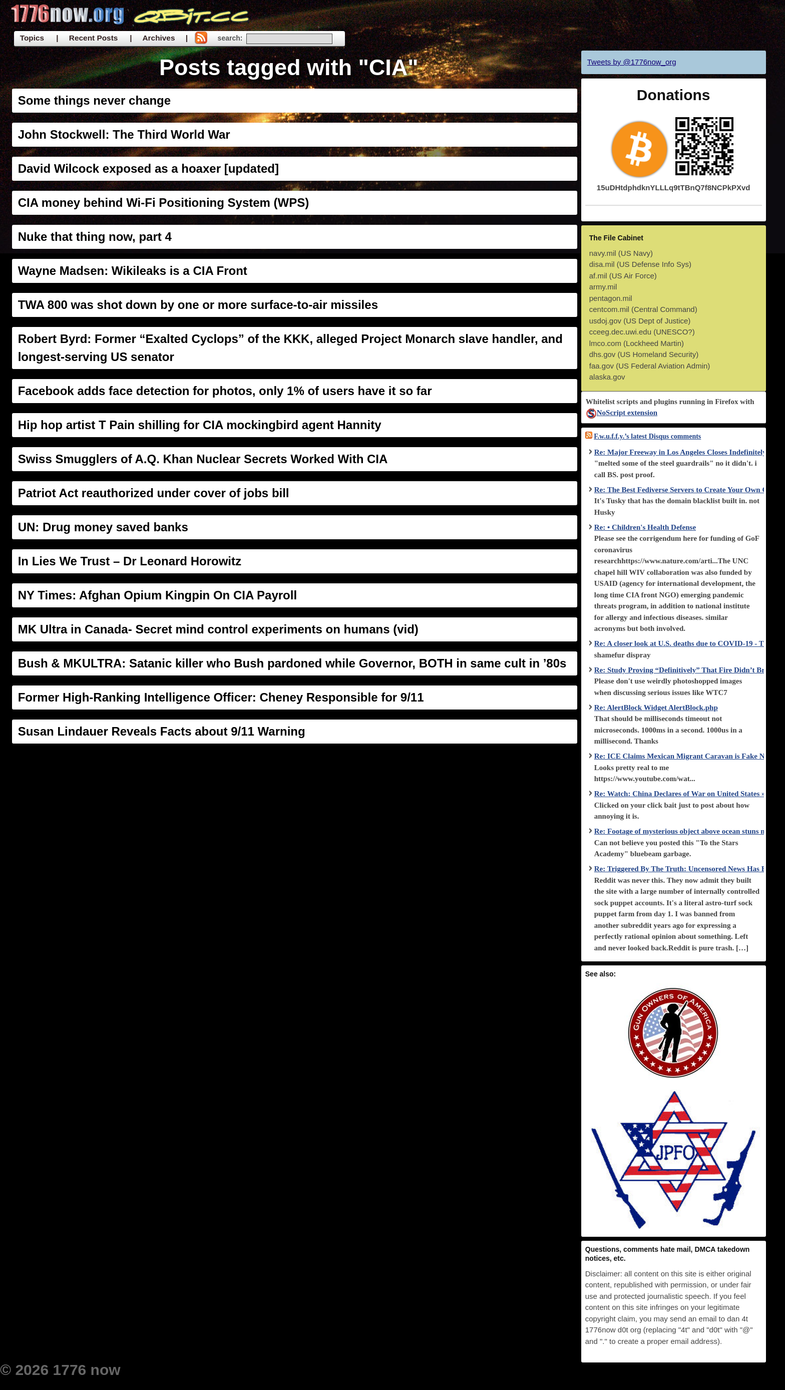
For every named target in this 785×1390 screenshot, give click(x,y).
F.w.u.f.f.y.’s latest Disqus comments (647, 436)
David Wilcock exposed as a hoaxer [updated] (148, 168)
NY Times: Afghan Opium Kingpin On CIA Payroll (157, 595)
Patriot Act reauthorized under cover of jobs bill (153, 493)
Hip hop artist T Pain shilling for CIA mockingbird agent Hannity (199, 425)
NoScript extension (621, 413)
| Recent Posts (87, 38)
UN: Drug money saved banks (103, 527)
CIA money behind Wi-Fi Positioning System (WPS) (163, 202)
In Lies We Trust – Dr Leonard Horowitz (129, 561)
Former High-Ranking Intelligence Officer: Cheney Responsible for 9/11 (221, 697)
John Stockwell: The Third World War (124, 134)
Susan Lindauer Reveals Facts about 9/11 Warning (161, 731)
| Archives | (159, 38)
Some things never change (94, 100)
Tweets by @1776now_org (631, 62)
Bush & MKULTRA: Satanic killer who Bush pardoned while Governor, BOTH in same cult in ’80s (292, 663)
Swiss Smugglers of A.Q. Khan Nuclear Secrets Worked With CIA (203, 459)
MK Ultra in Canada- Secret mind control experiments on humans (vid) (218, 629)
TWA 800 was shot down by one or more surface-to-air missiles (198, 304)
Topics (32, 38)
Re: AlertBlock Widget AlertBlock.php (656, 708)
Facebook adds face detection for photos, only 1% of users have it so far (225, 391)
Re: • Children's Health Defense (645, 527)
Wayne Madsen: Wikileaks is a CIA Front (132, 270)
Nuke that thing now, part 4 (95, 236)
